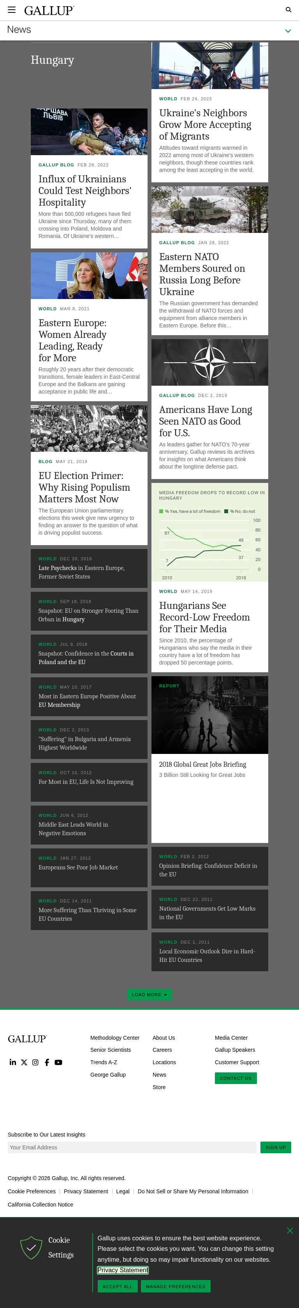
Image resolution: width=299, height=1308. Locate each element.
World (168, 98)
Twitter (24, 1062)
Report (169, 686)
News (159, 1075)
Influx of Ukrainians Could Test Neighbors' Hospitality (85, 190)
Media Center (231, 1037)
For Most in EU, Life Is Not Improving (86, 781)
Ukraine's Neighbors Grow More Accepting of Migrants (205, 124)
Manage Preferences (176, 1286)
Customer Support (237, 1062)
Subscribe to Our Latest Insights (46, 1134)
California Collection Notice (40, 1204)
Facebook (47, 1062)
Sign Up (276, 1147)
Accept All (118, 1286)
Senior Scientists (110, 1050)
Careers (162, 1050)
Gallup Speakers (235, 1050)
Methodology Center (114, 1037)
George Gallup (108, 1075)
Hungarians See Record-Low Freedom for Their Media (204, 617)
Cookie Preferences (32, 1191)
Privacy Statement (86, 1191)
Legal (123, 1191)
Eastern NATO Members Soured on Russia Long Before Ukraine (202, 274)
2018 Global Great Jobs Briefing (202, 765)
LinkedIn (13, 1062)
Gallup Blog (56, 165)
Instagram (36, 1062)
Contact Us (236, 1078)
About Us (164, 1037)
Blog (46, 461)
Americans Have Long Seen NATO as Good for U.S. (205, 421)
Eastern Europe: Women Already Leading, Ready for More (73, 340)
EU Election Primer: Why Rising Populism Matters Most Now (84, 487)
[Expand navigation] (11, 10)
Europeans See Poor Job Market (78, 867)
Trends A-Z (103, 1062)
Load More (149, 994)
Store (159, 1087)
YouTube (59, 1062)
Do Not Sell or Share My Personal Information (193, 1191)
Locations (164, 1062)
